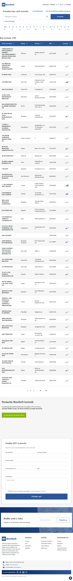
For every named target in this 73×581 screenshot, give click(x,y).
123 (5, 27)
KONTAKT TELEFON (42, 452)
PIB (38, 468)
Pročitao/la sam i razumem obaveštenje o (27, 491)
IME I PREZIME (9, 452)
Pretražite (60, 16)
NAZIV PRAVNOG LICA (11, 468)
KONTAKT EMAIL (10, 460)
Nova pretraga (8, 21)
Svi (68, 29)
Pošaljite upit (36, 496)
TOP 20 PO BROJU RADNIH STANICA (58, 11)
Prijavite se (63, 520)
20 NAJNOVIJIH (37, 11)
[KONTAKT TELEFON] (52, 456)
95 (40, 390)
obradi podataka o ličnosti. (38, 491)
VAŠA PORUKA (9, 476)
